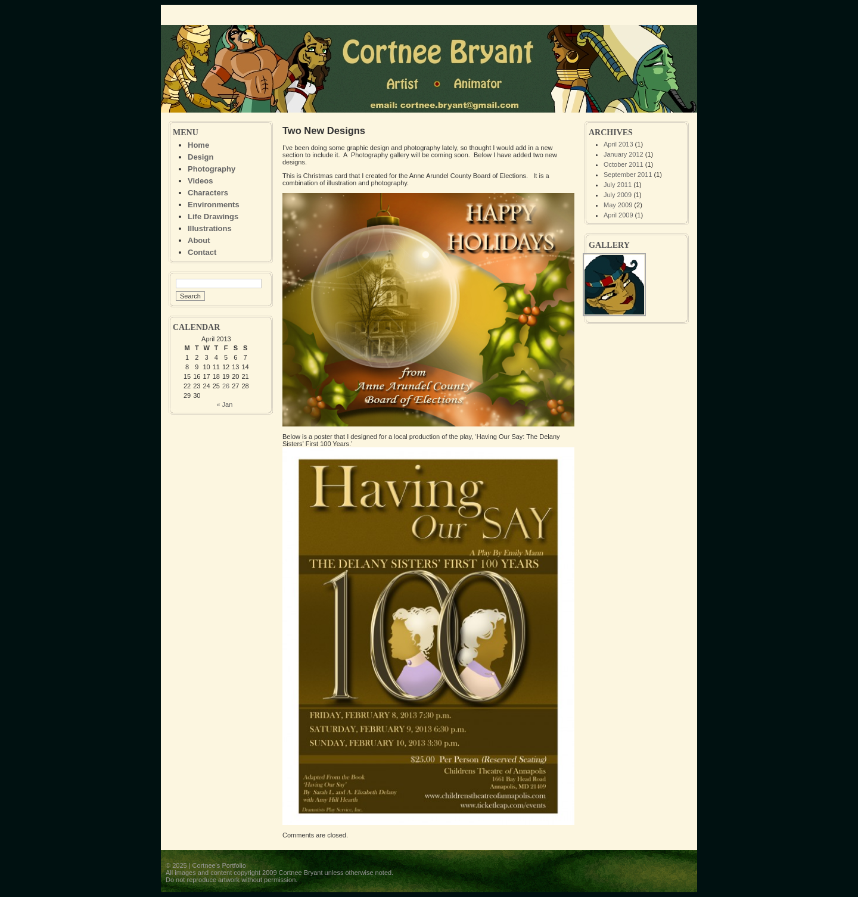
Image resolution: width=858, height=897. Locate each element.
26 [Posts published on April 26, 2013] (225, 386)
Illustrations (210, 228)
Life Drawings (213, 216)
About (199, 240)
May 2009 (618, 204)
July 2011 (618, 184)
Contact (202, 252)
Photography (211, 168)
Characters (208, 192)
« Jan (224, 404)
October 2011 (624, 164)
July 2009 (618, 194)
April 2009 (618, 215)
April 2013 (618, 144)
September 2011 (628, 174)
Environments (214, 204)
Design (200, 156)
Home (198, 145)
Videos (200, 180)
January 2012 (624, 154)
